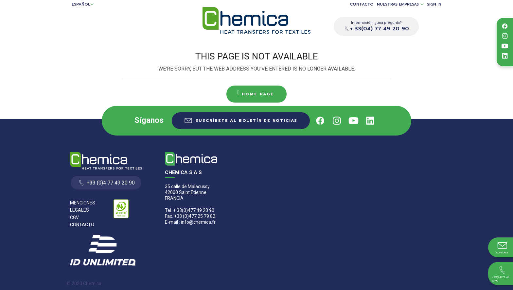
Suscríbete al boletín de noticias (246, 120)
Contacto (362, 4)
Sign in (434, 4)
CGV (74, 217)
